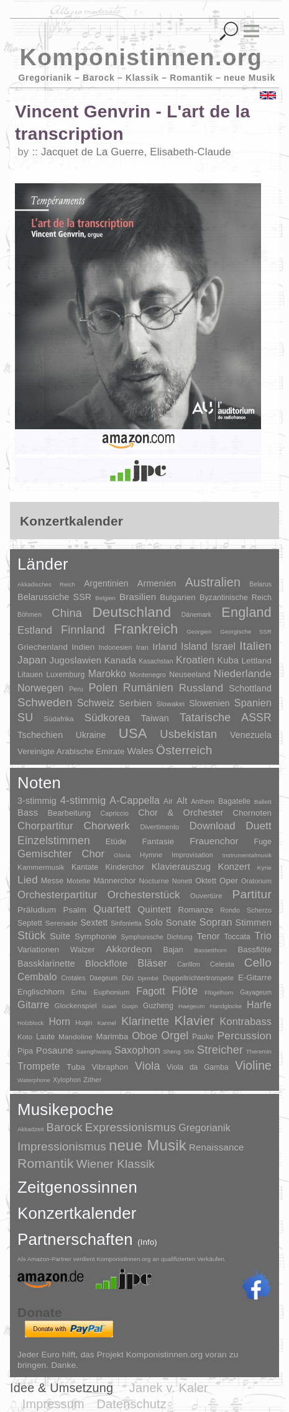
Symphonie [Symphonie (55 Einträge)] (96, 936)
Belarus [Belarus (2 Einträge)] (260, 584)
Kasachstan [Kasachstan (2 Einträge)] (156, 661)
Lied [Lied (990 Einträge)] (27, 880)
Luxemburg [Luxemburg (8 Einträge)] (65, 674)
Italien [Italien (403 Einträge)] (255, 645)
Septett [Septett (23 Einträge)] (29, 923)
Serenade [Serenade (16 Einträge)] (61, 923)
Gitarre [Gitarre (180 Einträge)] (33, 1004)
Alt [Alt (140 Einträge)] (182, 801)
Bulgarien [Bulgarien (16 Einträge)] (178, 597)
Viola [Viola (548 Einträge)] (147, 1066)
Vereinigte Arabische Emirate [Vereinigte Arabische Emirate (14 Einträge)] (70, 751)
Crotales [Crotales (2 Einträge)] (73, 978)
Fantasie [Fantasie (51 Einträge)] (158, 841)
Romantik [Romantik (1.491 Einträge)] (45, 1163)
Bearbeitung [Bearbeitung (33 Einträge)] (69, 813)
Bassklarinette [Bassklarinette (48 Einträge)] (46, 963)
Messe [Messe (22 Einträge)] (52, 881)
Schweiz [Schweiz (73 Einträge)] (95, 703)
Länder (42, 564)
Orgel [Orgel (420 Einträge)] (174, 1035)
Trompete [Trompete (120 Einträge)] (38, 1066)
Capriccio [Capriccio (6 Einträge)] (114, 813)
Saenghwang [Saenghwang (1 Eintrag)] (94, 1051)
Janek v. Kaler (168, 1388)
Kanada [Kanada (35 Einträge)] (120, 660)
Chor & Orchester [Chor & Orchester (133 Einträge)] (180, 813)
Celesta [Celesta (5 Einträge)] (222, 964)
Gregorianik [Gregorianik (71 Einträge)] (204, 1128)
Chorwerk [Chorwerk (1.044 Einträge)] (106, 826)
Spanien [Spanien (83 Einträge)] (253, 702)
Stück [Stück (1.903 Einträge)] (31, 935)
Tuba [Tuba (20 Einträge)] (76, 1067)
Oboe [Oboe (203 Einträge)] (144, 1036)
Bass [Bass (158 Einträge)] (27, 813)
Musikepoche (65, 1109)
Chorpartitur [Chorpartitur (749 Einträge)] (45, 826)
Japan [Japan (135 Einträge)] (32, 660)
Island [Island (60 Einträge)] (194, 646)
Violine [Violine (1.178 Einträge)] (253, 1065)
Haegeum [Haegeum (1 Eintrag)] (191, 1006)
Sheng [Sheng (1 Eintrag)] (171, 1051)
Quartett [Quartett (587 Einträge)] (112, 908)
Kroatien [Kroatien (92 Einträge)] (195, 659)
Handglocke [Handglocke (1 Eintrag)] (225, 1006)
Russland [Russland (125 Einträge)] (201, 688)
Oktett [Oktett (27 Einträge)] (205, 881)
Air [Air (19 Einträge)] (168, 801)
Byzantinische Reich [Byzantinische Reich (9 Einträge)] (236, 597)
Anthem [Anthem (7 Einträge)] (202, 801)
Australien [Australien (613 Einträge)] (213, 582)
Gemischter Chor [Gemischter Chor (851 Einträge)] (60, 854)
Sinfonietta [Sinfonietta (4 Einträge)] (126, 923)
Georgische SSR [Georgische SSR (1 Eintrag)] (246, 631)
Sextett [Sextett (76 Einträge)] (94, 922)
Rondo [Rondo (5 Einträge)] (230, 910)
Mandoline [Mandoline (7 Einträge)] (75, 1036)
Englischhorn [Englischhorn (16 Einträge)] (41, 991)
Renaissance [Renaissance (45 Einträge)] (216, 1147)
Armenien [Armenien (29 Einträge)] (157, 583)
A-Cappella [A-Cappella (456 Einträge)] (134, 800)
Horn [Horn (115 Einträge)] (60, 1021)
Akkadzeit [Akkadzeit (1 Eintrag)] (30, 1129)
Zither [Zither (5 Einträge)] (92, 1079)
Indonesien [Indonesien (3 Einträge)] (115, 647)
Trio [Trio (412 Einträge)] (263, 936)
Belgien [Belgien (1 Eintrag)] (105, 597)
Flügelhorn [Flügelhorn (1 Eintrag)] (218, 992)
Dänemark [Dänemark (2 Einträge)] (196, 614)
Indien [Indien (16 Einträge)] (82, 647)
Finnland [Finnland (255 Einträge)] (83, 630)
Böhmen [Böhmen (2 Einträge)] (29, 614)
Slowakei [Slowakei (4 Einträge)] (170, 704)
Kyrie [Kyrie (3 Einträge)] (264, 867)
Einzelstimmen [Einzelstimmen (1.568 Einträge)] (53, 840)
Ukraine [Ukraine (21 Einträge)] (91, 735)
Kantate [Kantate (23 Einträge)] (84, 867)
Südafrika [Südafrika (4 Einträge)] (58, 718)
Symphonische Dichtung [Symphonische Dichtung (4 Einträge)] (157, 937)
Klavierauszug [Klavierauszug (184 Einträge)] (181, 867)
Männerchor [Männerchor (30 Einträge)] (114, 881)
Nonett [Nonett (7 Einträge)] (182, 881)
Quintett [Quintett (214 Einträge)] (155, 909)
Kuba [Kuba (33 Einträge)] (228, 660)
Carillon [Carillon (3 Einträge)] (188, 964)
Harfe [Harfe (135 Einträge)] (259, 1005)
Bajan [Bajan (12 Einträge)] (173, 949)
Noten (39, 782)
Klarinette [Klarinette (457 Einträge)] (145, 1021)
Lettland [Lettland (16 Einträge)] (256, 660)
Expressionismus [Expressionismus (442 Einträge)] (130, 1127)
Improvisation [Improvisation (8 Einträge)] (192, 855)
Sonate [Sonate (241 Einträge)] (181, 922)
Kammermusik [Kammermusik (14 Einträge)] (41, 867)
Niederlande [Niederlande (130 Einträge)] (243, 674)
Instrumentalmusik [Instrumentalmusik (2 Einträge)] (247, 855)
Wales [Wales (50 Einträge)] (140, 750)
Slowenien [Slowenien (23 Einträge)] (209, 703)
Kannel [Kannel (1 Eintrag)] (107, 1022)
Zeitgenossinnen (77, 1187)
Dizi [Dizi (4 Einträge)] (128, 978)
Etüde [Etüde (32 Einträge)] (116, 841)
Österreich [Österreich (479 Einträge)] (184, 750)
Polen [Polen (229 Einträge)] (102, 687)
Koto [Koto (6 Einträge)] (24, 1037)
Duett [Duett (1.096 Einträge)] (258, 825)
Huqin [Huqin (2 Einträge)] (83, 1022)
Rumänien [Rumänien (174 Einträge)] (148, 687)
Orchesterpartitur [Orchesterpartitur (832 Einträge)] (57, 895)
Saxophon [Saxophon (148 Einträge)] (137, 1049)
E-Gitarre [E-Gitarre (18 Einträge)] (255, 977)
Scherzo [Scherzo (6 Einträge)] (259, 910)
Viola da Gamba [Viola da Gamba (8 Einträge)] (197, 1067)
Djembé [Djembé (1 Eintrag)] (148, 978)
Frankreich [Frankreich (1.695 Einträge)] (146, 629)
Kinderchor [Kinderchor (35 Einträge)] (124, 867)
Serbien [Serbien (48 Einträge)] (135, 703)
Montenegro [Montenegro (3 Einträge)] (147, 674)
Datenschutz (132, 1404)
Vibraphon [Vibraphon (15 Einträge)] (109, 1067)
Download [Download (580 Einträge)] (213, 825)
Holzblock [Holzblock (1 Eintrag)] (30, 1022)
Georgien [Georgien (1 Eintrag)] (198, 631)
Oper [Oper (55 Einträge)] (228, 880)
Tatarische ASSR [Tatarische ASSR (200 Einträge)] (226, 717)
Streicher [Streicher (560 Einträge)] (220, 1050)
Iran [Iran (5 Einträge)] (142, 647)
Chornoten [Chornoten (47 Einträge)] (252, 813)
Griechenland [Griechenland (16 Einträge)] (42, 647)
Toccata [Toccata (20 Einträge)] (237, 936)
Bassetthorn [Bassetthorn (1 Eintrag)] (211, 950)
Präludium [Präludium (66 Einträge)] (36, 909)
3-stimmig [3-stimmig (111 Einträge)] (37, 801)
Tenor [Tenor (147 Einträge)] (207, 936)
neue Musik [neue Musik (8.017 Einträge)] (147, 1145)
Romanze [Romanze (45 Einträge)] (196, 909)
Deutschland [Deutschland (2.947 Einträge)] (131, 612)
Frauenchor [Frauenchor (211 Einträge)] (214, 841)
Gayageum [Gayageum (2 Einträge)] (256, 992)
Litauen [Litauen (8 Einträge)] (30, 674)
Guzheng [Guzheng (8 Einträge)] (158, 1005)
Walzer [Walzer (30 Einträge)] (82, 949)
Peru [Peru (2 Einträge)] (76, 689)
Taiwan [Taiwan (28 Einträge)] (155, 718)
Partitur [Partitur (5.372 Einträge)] (252, 894)
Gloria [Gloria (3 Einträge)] (122, 855)
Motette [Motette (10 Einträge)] (78, 881)
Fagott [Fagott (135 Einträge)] (150, 991)
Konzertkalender (77, 1213)
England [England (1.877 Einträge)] (246, 612)
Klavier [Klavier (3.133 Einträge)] (194, 1020)
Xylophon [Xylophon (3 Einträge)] (67, 1079)
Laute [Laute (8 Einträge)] (45, 1036)
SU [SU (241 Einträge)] (25, 717)
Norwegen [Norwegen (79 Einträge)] (40, 687)
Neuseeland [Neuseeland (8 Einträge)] (189, 674)
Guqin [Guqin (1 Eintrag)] (130, 1006)
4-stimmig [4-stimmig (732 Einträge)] (83, 800)
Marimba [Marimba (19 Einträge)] (112, 1036)
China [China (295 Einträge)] (67, 612)
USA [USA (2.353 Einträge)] (133, 733)
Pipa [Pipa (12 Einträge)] (25, 1051)
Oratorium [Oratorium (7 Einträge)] (256, 881)
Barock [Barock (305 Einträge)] (64, 1127)
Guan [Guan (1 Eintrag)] (109, 1006)
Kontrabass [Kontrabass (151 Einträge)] (246, 1021)
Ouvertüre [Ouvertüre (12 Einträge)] (206, 896)
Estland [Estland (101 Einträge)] (34, 629)
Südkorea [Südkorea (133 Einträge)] (108, 718)
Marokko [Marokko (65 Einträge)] (107, 673)
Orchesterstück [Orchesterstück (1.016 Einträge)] (144, 895)
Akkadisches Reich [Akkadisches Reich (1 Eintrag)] (46, 584)
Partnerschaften (87, 1239)
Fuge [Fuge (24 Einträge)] (263, 841)
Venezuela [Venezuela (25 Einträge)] (251, 735)
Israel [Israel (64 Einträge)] (223, 646)
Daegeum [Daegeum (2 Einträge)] (103, 978)
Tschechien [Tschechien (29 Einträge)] (40, 735)
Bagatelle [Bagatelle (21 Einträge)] (234, 801)
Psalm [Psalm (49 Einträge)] (74, 909)
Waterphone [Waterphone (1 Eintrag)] (33, 1080)
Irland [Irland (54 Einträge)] (164, 646)
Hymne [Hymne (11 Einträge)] (151, 855)
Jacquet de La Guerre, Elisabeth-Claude (136, 152)
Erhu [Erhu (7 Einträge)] (79, 992)
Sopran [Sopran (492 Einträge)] (216, 921)
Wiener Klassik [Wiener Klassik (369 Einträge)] (115, 1163)
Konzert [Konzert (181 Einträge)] (234, 867)
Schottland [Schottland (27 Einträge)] (250, 688)
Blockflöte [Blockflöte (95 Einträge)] (106, 963)
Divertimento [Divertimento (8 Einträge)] (159, 827)
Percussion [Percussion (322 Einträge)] (245, 1035)
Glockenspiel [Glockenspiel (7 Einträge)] (75, 1005)
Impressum (53, 1404)
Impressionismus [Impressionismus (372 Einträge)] (61, 1146)
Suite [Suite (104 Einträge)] (60, 936)
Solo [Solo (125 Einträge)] (154, 922)
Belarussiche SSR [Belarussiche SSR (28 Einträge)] (54, 597)
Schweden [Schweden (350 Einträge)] (45, 702)
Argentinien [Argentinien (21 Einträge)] (106, 583)
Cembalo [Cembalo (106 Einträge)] (37, 977)
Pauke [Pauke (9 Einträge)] (203, 1036)
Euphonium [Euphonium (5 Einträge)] (111, 992)
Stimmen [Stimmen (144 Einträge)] (254, 922)
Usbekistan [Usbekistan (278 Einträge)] (188, 733)
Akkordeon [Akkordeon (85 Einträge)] (129, 949)
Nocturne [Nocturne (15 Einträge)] (154, 881)
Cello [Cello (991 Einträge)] (258, 962)
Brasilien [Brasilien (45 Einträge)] (137, 596)
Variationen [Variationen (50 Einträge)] (38, 949)
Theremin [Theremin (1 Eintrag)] (259, 1051)
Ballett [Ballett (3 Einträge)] (263, 801)
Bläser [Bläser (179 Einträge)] (152, 962)
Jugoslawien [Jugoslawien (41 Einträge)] (76, 660)
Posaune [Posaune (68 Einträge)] (54, 1050)
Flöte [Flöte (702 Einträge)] (185, 990)
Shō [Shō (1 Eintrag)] (188, 1051)
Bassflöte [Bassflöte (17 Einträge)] (255, 949)
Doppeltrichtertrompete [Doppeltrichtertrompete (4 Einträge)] (198, 978)
